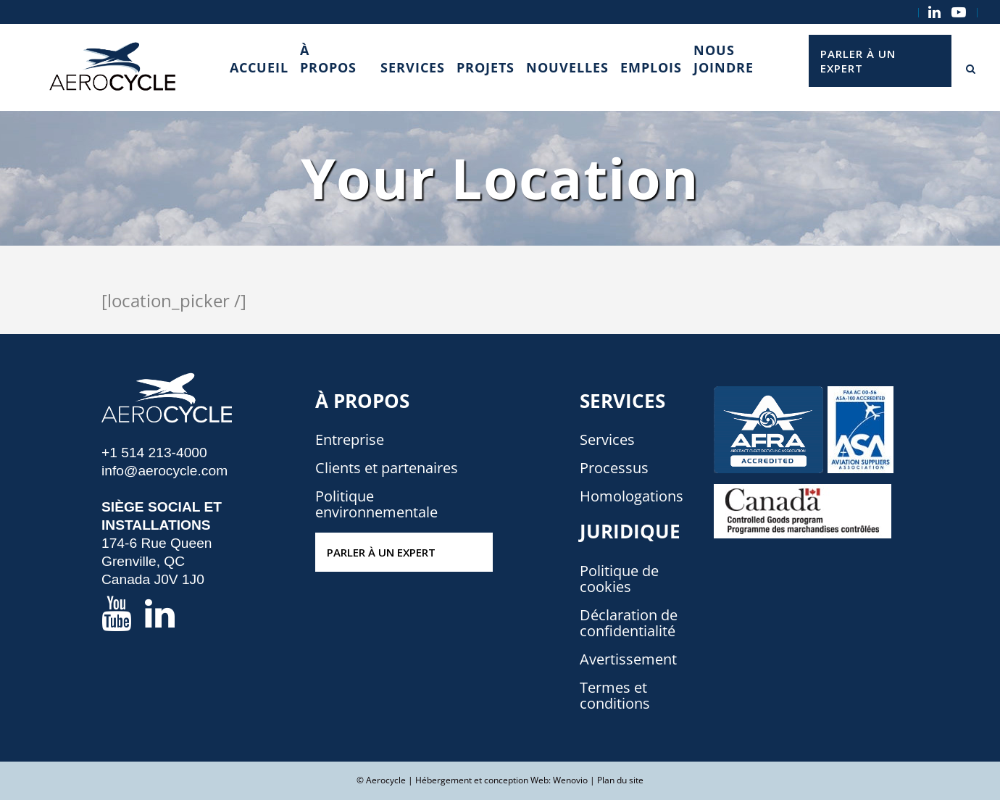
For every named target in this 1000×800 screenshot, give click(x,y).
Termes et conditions (615, 696)
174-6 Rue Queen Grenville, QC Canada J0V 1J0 (156, 561)
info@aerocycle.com (164, 470)
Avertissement (628, 659)
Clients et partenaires (386, 468)
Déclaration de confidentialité (629, 623)
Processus (614, 468)
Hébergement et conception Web (482, 780)
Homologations (631, 496)
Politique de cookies (619, 579)
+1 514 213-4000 (154, 452)
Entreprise (349, 440)
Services (607, 440)
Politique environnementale (376, 504)
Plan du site (620, 780)
